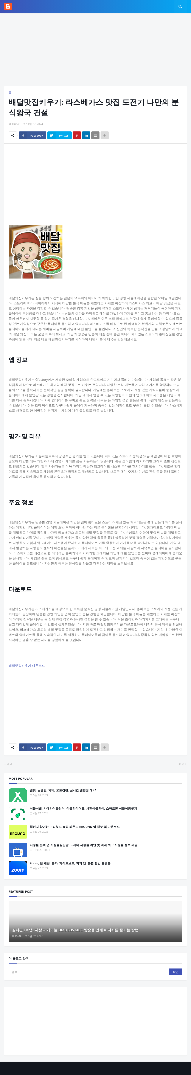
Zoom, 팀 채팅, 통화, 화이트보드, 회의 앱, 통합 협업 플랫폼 (70, 863)
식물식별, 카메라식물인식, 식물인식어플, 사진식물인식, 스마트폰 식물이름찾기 (83, 808)
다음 (9, 764)
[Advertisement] (95, 49)
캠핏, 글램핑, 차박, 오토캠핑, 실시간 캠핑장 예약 (63, 790)
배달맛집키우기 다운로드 (27, 665)
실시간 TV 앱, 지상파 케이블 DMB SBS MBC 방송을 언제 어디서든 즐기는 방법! (76, 929)
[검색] (89, 971)
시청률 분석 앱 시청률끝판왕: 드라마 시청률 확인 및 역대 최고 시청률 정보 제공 (83, 845)
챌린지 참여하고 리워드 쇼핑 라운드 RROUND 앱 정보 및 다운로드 (75, 827)
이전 (182, 764)
